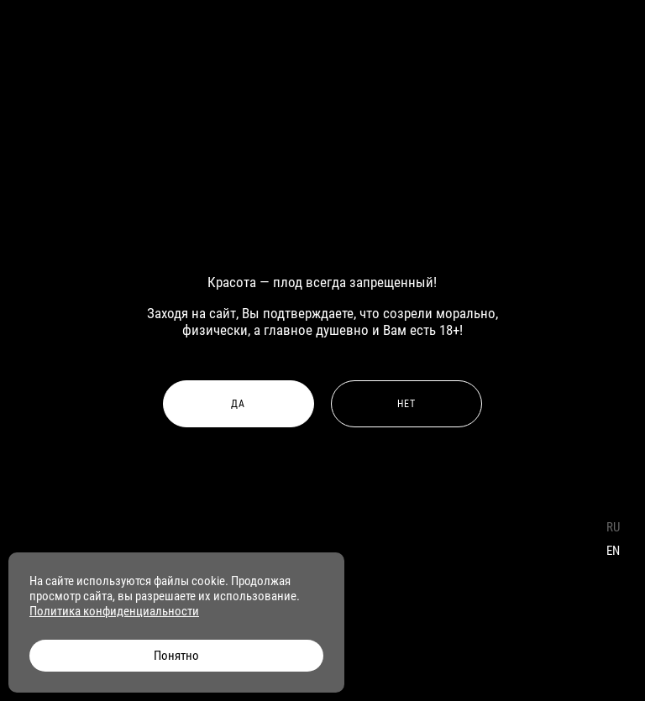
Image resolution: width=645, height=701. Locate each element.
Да (238, 404)
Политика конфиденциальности (114, 611)
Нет (407, 404)
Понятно (176, 655)
